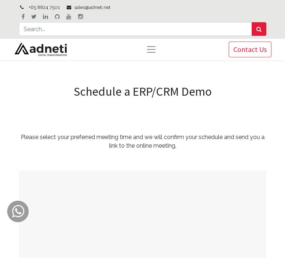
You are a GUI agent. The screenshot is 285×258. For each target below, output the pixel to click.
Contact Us (250, 49)
